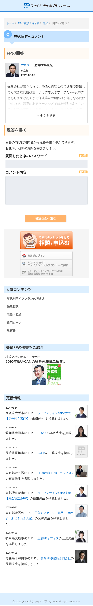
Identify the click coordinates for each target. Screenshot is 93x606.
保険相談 (13, 306)
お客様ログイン (46, 255)
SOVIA (42, 433)
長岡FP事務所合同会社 (56, 559)
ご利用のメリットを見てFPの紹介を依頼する (46, 240)
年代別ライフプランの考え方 (27, 298)
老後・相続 (14, 315)
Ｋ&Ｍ (41, 453)
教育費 (11, 331)
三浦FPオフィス (48, 539)
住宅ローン (14, 323)
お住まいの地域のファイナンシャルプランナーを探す (46, 264)
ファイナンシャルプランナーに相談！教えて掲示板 (46, 272)
